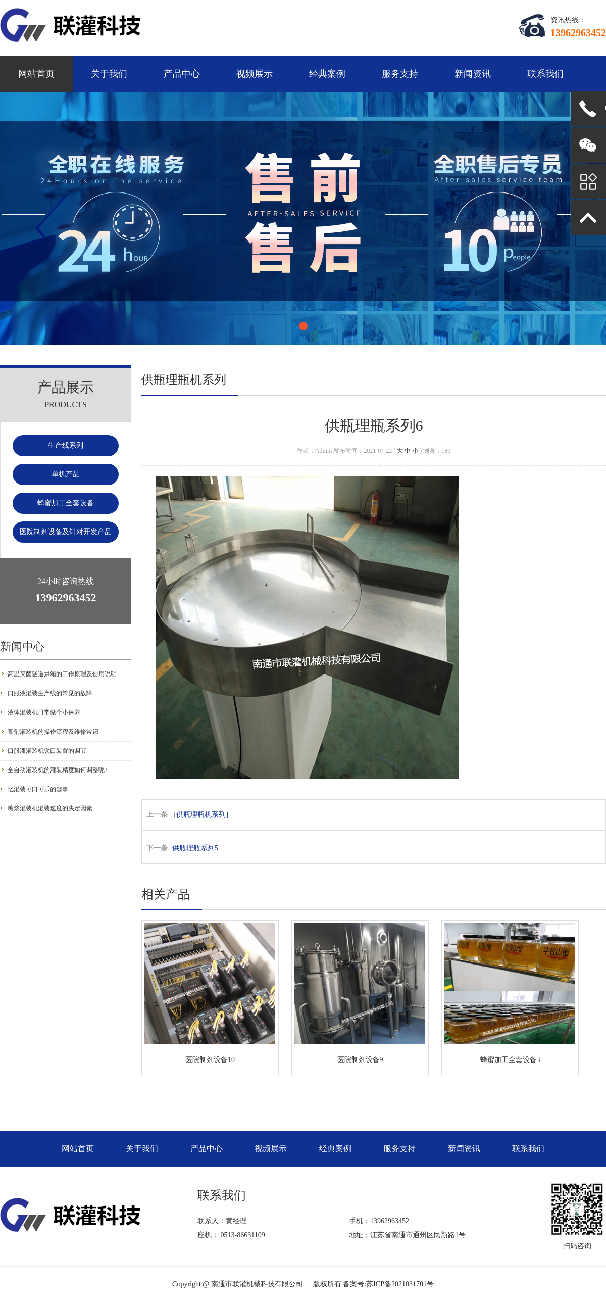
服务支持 (400, 74)
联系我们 (545, 74)
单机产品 (66, 474)
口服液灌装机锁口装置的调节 (47, 750)
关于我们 (109, 74)
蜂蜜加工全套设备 (65, 503)
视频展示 (254, 74)
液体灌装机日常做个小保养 (44, 712)
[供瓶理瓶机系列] (201, 814)
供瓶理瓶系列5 (195, 848)
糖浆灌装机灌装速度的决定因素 (50, 808)
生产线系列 (65, 445)
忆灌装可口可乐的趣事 (38, 789)
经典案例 (327, 74)
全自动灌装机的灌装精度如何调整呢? (57, 770)
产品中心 (182, 74)
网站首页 (36, 74)
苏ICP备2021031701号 (400, 1284)
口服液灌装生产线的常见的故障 (50, 693)
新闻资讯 (472, 74)
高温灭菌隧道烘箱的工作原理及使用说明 (62, 674)
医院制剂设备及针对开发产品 (66, 532)
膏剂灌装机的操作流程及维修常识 (53, 731)
